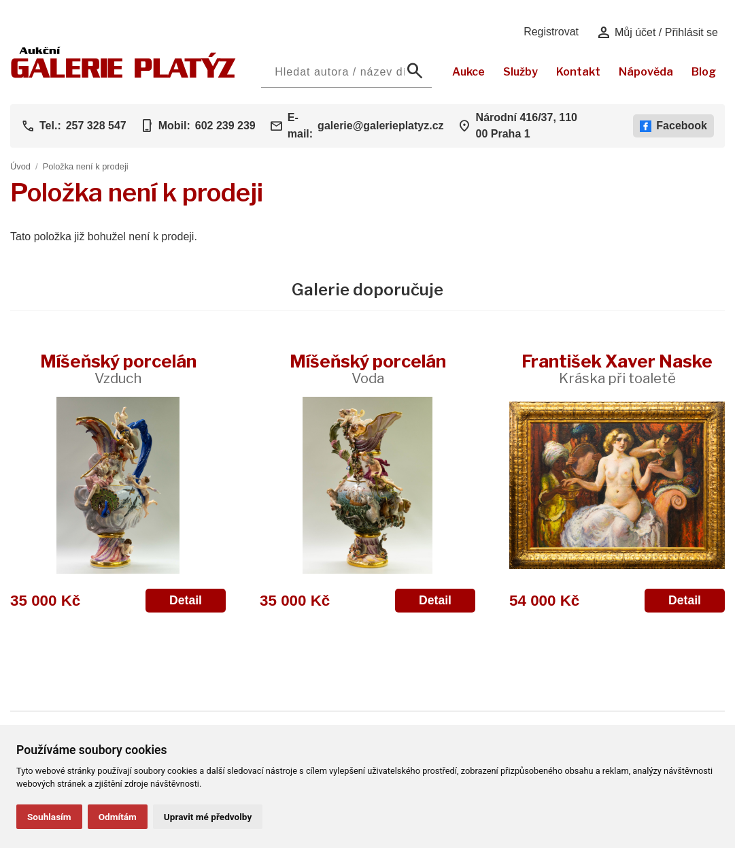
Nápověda (646, 71)
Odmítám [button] (118, 816)
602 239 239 (225, 125)
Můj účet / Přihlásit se (657, 32)
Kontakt (578, 71)
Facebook (673, 126)
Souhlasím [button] (49, 816)
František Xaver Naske (617, 368)
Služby (520, 71)
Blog (703, 71)
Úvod (20, 166)
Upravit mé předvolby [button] (208, 816)
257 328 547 (96, 125)
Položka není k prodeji (86, 166)
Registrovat (551, 31)
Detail (185, 600)
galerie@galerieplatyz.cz (380, 125)
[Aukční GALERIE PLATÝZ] (123, 74)
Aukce (468, 71)
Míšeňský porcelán (118, 368)
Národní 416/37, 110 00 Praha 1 (526, 126)
